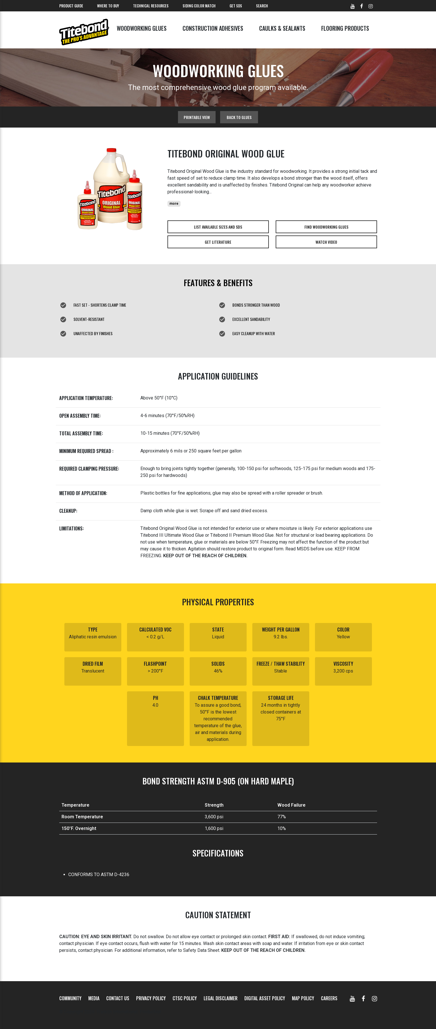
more (173, 204)
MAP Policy (303, 998)
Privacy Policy (151, 998)
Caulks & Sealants (282, 28)
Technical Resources (151, 6)
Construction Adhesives (213, 28)
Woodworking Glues (142, 28)
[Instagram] (374, 998)
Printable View (197, 117)
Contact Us (117, 998)
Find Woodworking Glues (326, 227)
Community (70, 998)
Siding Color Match (199, 6)
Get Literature (218, 242)
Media (93, 998)
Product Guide (71, 6)
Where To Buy (108, 6)
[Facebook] (363, 998)
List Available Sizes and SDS (218, 227)
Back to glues (239, 117)
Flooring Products (345, 28)
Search (262, 6)
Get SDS (236, 6)
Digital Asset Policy (264, 998)
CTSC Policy (185, 998)
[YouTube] (352, 998)
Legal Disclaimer (221, 998)
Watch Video (326, 242)
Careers (329, 998)
